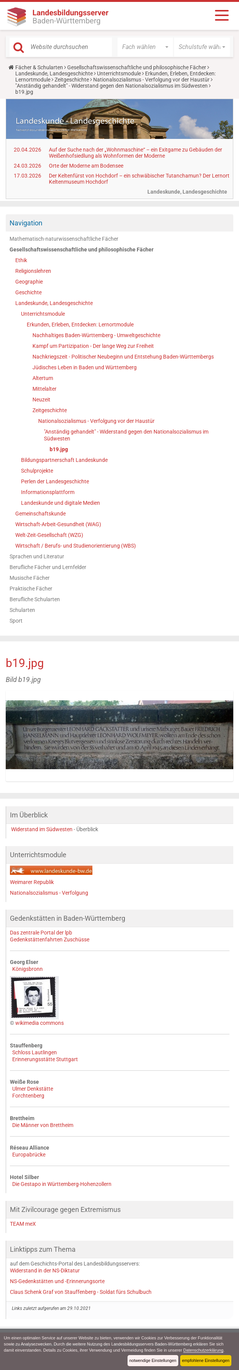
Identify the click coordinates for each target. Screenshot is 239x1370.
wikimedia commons (39, 1023)
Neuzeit (41, 399)
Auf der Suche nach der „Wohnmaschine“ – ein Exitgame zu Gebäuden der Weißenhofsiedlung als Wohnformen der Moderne (135, 153)
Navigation (26, 223)
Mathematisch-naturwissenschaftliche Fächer (64, 239)
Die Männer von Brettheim (42, 1125)
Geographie (29, 282)
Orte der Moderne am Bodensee (86, 166)
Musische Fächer (30, 578)
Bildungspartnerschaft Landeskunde (64, 460)
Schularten (22, 610)
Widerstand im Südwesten (42, 829)
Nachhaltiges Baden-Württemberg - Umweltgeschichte (96, 335)
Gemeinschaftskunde (40, 513)
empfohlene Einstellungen (205, 1360)
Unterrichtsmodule (119, 73)
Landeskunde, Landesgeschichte (54, 73)
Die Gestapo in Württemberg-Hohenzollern (61, 1184)
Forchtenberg (28, 1096)
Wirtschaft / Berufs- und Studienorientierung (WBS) (75, 546)
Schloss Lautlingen (34, 1052)
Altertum (42, 378)
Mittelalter (44, 389)
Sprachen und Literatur (37, 556)
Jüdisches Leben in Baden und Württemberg (84, 367)
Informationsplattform (47, 492)
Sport (16, 621)
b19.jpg (59, 449)
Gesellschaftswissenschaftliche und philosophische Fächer (136, 67)
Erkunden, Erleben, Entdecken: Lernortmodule (80, 324)
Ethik (21, 260)
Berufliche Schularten (35, 599)
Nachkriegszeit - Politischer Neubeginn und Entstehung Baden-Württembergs (123, 357)
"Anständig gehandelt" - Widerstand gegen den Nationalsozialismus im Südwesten (111, 86)
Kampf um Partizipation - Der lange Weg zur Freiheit (93, 346)
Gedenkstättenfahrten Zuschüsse (49, 939)
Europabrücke (28, 1154)
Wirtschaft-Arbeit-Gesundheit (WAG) (58, 524)
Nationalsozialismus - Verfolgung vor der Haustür (151, 80)
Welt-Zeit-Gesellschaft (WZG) (49, 535)
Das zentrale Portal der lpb (41, 933)
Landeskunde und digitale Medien (60, 503)
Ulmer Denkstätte (32, 1089)
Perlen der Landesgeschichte (55, 481)
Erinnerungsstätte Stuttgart (45, 1059)
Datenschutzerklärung (203, 1350)
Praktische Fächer (31, 589)
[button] (145, 47)
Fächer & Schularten (39, 67)
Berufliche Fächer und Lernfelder (48, 567)
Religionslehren (33, 271)
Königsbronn (27, 969)
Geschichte (28, 292)
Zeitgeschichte (72, 80)
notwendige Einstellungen (152, 1360)
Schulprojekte (37, 471)
